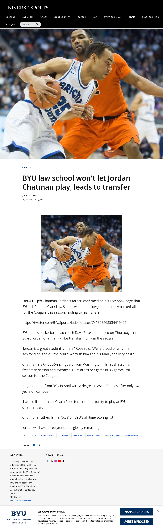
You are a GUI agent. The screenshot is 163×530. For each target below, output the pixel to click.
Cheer (43, 17)
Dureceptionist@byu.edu (22, 500)
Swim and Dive (112, 17)
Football (81, 17)
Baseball (10, 17)
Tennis (131, 17)
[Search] (30, 24)
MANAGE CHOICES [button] (136, 512)
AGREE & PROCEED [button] (136, 521)
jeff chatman (93, 435)
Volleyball (10, 24)
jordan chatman (112, 435)
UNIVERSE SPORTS (26, 7)
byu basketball (48, 435)
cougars (64, 435)
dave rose (77, 435)
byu (34, 435)
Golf (94, 17)
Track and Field (150, 17)
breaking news (131, 435)
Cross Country (62, 17)
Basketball (28, 17)
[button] (158, 511)
